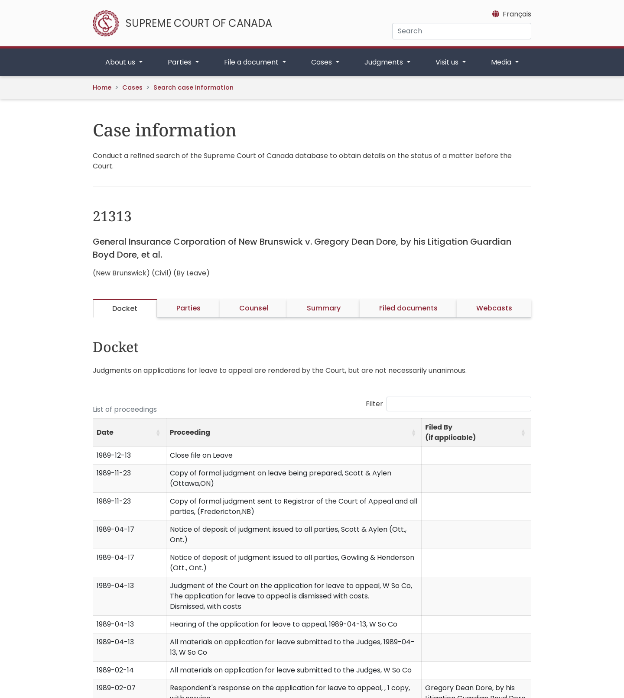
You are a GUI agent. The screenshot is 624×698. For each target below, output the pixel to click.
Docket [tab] (124, 308)
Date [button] (105, 432)
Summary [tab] (324, 308)
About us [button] (121, 62)
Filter (374, 404)
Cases (132, 87)
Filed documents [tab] (408, 308)
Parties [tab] (188, 308)
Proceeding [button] (190, 432)
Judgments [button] (384, 62)
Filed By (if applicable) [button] (450, 432)
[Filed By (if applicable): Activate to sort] (476, 433)
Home (102, 87)
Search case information (193, 87)
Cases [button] (322, 62)
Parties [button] (180, 62)
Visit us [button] (448, 62)
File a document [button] (252, 62)
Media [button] (502, 62)
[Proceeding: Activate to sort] (294, 433)
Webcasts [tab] (494, 308)
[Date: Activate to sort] (129, 433)
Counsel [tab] (253, 308)
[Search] (461, 31)
